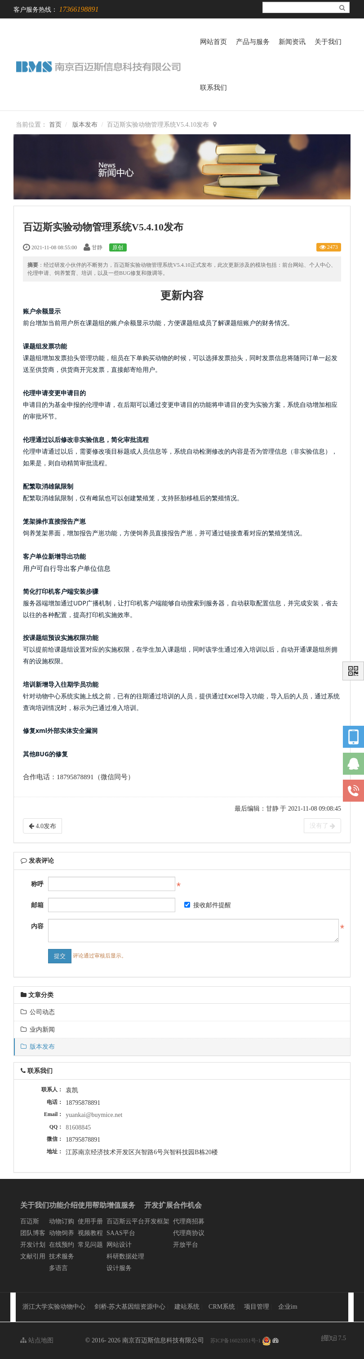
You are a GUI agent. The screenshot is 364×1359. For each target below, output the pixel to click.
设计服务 (119, 1268)
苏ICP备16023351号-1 (235, 1340)
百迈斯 (29, 1221)
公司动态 (38, 1012)
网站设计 (119, 1244)
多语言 (58, 1268)
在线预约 (61, 1244)
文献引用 (32, 1256)
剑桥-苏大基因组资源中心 (130, 1306)
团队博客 (32, 1233)
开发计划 (32, 1244)
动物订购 (61, 1221)
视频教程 (90, 1233)
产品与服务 (253, 41)
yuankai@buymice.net (94, 1115)
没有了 (323, 826)
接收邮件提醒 (207, 905)
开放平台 (185, 1244)
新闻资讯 (292, 41)
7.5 (333, 1339)
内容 (37, 926)
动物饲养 (61, 1233)
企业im (287, 1306)
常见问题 (90, 1244)
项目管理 (257, 1306)
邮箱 (37, 905)
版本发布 (85, 124)
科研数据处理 (125, 1256)
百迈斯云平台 (125, 1221)
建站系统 (187, 1306)
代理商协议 (188, 1233)
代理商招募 (188, 1221)
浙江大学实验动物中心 (53, 1306)
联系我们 (213, 87)
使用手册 (90, 1221)
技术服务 (61, 1256)
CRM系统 (223, 1306)
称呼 (37, 884)
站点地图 (36, 1340)
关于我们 (328, 41)
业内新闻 (38, 1029)
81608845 (78, 1127)
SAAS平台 (121, 1233)
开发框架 (156, 1221)
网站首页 (213, 41)
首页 (55, 124)
